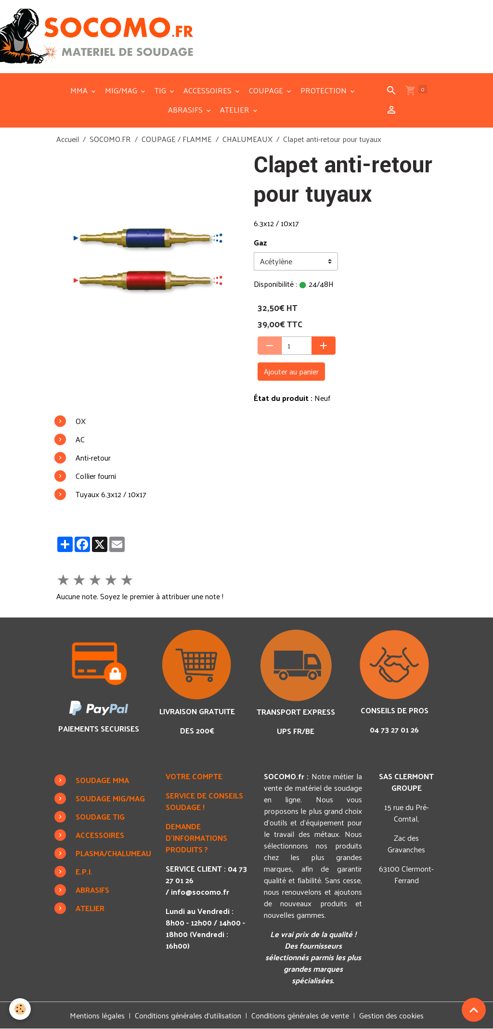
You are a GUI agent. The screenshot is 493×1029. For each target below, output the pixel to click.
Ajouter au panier (291, 371)
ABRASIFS (186, 109)
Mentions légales (97, 1015)
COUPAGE (267, 90)
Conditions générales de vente (300, 1015)
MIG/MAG (122, 90)
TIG (161, 90)
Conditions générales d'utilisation (188, 1015)
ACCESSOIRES (208, 90)
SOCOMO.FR (110, 139)
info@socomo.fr (200, 892)
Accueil (67, 139)
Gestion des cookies (391, 1015)
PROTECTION (324, 90)
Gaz (260, 242)
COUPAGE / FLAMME (177, 139)
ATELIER (235, 109)
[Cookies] (20, 1009)
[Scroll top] (474, 1010)
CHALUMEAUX (247, 139)
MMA (80, 90)
